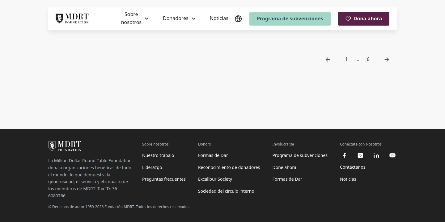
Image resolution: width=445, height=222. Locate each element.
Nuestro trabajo (158, 155)
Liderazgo (152, 167)
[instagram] (360, 155)
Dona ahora (363, 18)
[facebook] (344, 155)
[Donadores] (179, 18)
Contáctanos (352, 167)
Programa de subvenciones (290, 18)
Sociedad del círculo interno (226, 191)
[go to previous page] (327, 59)
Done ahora (284, 167)
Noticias (219, 18)
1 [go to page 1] (346, 59)
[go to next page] (386, 59)
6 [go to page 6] (368, 59)
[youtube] (392, 155)
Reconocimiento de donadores (229, 167)
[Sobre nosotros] (135, 18)
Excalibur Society (215, 179)
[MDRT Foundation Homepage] (72, 19)
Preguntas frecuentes (164, 179)
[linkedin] (376, 155)
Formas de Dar (213, 155)
